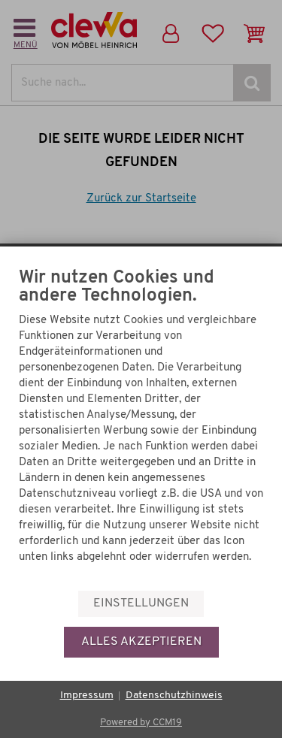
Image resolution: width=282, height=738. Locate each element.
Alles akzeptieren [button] (141, 642)
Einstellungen (141, 603)
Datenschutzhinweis (174, 695)
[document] (141, 428)
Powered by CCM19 (141, 722)
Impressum (87, 695)
